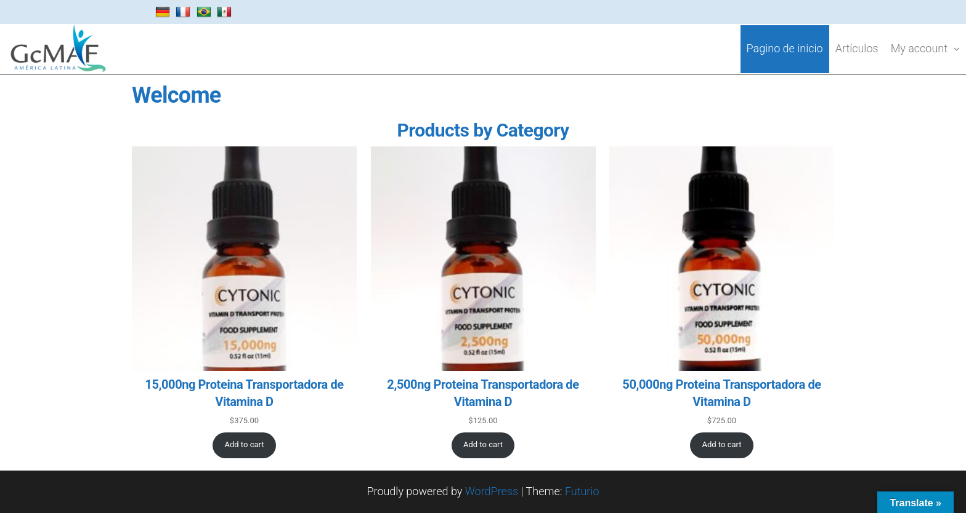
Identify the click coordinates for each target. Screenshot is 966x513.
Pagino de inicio (785, 48)
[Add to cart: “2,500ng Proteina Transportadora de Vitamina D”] (483, 445)
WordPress (491, 491)
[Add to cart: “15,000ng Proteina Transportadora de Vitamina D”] (244, 445)
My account (919, 48)
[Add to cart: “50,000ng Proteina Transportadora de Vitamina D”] (721, 445)
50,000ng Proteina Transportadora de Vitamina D (721, 393)
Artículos (857, 48)
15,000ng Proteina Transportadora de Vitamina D (244, 393)
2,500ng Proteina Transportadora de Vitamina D (482, 393)
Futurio (582, 491)
